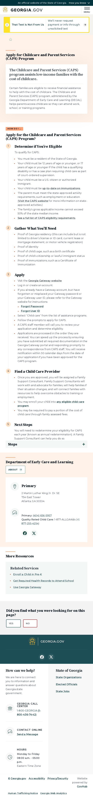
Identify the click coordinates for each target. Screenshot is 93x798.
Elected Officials (66, 684)
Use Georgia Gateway (27, 587)
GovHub (82, 786)
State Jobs (63, 691)
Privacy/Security (57, 778)
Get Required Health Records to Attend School (43, 580)
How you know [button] (77, 3)
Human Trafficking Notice (23, 793)
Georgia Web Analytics (53, 793)
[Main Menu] (86, 9)
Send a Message (27, 734)
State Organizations (69, 677)
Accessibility (37, 778)
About (15, 469)
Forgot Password (32, 306)
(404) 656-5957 (42, 515)
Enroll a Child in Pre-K (27, 574)
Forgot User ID (30, 311)
